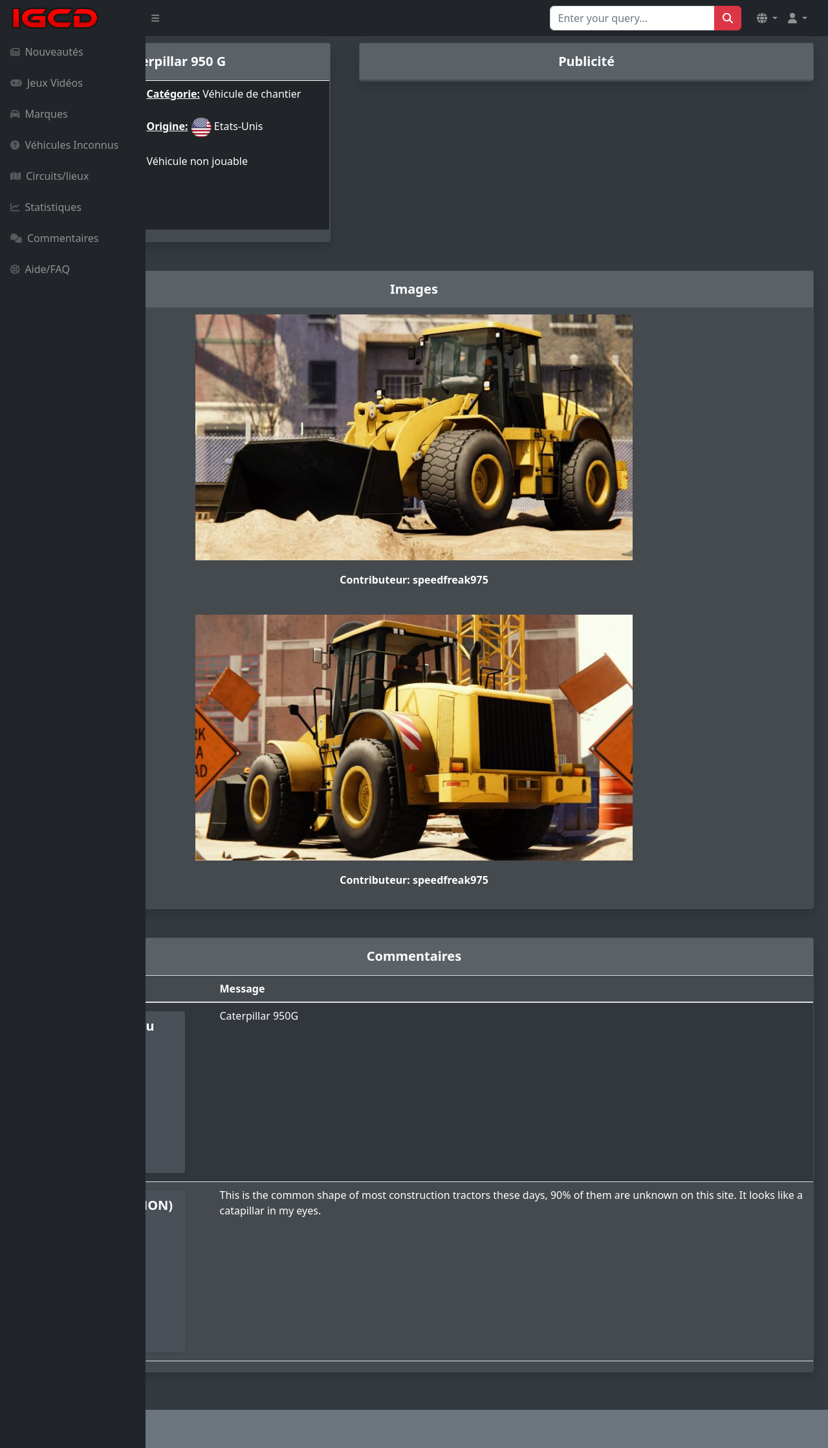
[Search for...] (632, 18)
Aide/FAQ (40, 269)
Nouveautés (46, 52)
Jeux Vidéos (46, 83)
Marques (39, 114)
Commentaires (54, 238)
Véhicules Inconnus (64, 145)
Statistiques (46, 207)
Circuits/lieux (49, 176)
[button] (767, 18)
